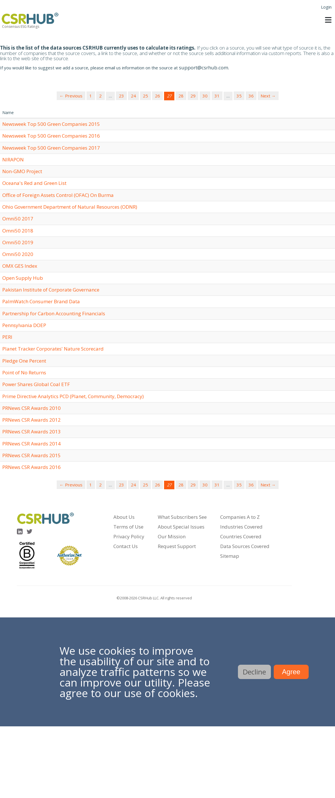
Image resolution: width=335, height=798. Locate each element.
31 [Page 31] (217, 96)
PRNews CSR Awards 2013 (31, 431)
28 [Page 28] (181, 96)
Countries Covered (240, 536)
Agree (291, 672)
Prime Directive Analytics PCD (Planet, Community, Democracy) (73, 396)
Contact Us (125, 546)
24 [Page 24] (133, 96)
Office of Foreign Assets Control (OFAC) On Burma (58, 195)
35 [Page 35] (239, 96)
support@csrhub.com (203, 67)
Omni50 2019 (17, 242)
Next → (268, 96)
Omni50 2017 (17, 218)
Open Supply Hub (22, 278)
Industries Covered (241, 526)
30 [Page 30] (205, 96)
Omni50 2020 (17, 254)
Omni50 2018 (17, 230)
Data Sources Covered (244, 546)
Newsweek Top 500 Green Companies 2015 (51, 124)
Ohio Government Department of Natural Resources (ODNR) (69, 207)
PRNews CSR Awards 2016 (31, 467)
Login (326, 7)
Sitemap (229, 556)
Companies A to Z (240, 517)
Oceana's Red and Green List (34, 183)
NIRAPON (13, 159)
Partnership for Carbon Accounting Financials (53, 313)
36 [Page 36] (251, 96)
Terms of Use (128, 526)
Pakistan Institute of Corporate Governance (50, 289)
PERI (7, 337)
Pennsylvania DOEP (24, 325)
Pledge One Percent (24, 360)
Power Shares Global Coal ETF (36, 384)
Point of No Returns (24, 372)
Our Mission (172, 536)
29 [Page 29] (193, 96)
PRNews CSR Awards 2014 (31, 443)
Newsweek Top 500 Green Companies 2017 (51, 147)
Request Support (177, 546)
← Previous (71, 96)
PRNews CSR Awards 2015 (31, 455)
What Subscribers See (182, 517)
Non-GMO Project (22, 171)
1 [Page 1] (90, 96)
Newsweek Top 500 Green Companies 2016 (51, 135)
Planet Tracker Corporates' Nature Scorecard (53, 348)
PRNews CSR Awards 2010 (31, 408)
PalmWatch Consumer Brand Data (41, 301)
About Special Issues (181, 526)
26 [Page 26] (157, 96)
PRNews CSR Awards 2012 (31, 419)
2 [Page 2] (100, 96)
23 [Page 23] (121, 96)
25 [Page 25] (145, 96)
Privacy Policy (128, 536)
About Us (124, 517)
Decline (254, 671)
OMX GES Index (19, 266)
